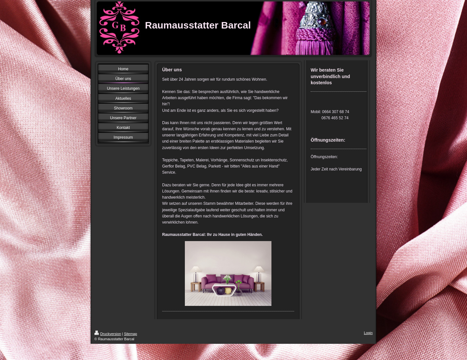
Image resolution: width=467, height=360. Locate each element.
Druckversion (107, 334)
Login (368, 333)
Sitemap (130, 334)
